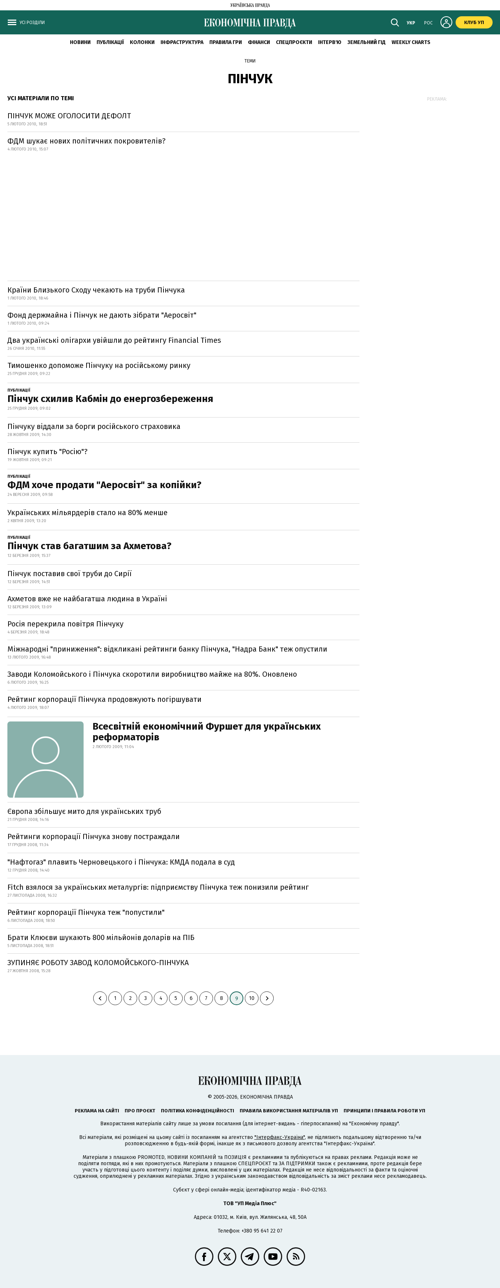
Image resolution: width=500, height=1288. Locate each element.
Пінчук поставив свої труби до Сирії (69, 573)
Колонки (142, 42)
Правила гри (225, 42)
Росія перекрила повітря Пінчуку (65, 623)
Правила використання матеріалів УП (289, 1110)
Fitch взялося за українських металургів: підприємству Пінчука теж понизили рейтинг (158, 887)
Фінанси (259, 42)
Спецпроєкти (294, 42)
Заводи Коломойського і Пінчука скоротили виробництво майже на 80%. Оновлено (152, 674)
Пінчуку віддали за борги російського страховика (93, 426)
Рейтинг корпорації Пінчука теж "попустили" (86, 912)
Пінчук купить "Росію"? (47, 451)
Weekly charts (411, 42)
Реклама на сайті (97, 1110)
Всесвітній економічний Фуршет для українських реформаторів (206, 732)
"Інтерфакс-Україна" (279, 1137)
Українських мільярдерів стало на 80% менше (87, 512)
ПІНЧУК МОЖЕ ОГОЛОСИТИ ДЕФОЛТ (69, 115)
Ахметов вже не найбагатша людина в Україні (87, 598)
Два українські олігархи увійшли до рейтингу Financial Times (114, 340)
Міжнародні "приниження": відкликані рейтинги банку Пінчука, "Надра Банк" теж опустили (167, 649)
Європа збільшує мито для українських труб (84, 811)
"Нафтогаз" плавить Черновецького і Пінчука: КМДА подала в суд (121, 862)
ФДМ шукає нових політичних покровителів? (86, 140)
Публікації (110, 42)
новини (80, 42)
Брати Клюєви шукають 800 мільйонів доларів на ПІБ (101, 937)
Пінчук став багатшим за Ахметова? (89, 546)
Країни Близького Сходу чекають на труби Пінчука (96, 289)
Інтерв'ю (329, 42)
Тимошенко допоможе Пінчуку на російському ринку (98, 365)
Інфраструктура (182, 42)
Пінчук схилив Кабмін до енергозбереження (110, 399)
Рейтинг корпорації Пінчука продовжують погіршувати (104, 699)
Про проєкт (140, 1110)
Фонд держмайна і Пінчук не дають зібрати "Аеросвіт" (101, 315)
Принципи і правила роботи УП (384, 1110)
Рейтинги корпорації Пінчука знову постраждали (93, 836)
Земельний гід (366, 42)
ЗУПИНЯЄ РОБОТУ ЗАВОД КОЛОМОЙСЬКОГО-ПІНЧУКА (98, 962)
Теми (250, 61)
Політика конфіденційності (197, 1110)
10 (251, 998)
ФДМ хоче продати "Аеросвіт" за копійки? (104, 485)
